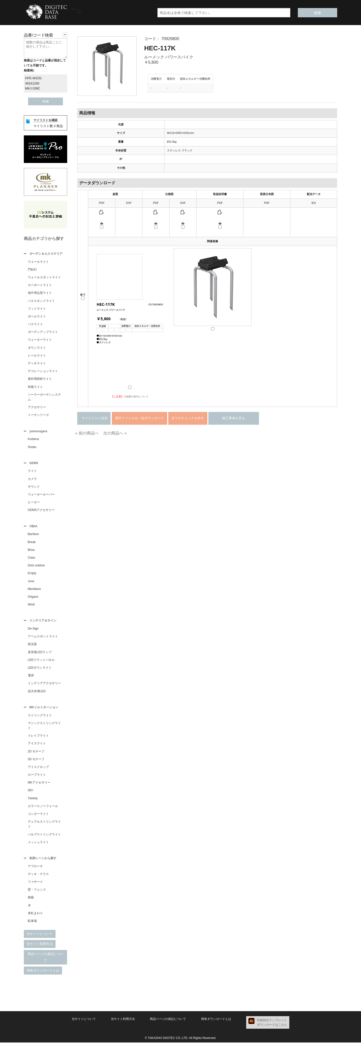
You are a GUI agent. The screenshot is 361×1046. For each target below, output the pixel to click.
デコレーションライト (43, 371)
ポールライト (37, 317)
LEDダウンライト (40, 670)
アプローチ (35, 869)
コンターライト (38, 817)
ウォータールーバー (41, 496)
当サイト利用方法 (40, 947)
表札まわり (35, 916)
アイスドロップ (38, 770)
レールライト (37, 356)
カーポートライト (40, 285)
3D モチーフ (36, 762)
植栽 (31, 901)
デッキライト (37, 364)
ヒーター (34, 503)
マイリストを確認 (45, 120)
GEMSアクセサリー (41, 511)
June (31, 583)
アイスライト (37, 746)
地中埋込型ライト (40, 293)
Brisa (31, 552)
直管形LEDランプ (40, 654)
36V (30, 793)
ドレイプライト (38, 738)
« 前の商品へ (87, 433)
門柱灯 (32, 270)
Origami (33, 598)
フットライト (37, 309)
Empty (32, 575)
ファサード (35, 885)
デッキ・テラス (38, 877)
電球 (31, 678)
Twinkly (33, 801)
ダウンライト (37, 348)
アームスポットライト (43, 639)
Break (32, 544)
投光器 (32, 646)
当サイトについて (40, 937)
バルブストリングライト (44, 837)
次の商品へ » (115, 433)
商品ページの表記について (45, 960)
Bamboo (33, 536)
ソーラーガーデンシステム (44, 397)
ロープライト (37, 777)
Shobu (32, 448)
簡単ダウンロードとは (43, 974)
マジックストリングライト (44, 728)
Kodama (33, 440)
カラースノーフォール (43, 809)
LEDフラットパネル (41, 662)
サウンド (34, 488)
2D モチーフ (36, 754)
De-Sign (33, 631)
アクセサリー (37, 407)
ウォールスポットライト (44, 278)
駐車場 (32, 924)
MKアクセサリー (39, 785)
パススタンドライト (41, 301)
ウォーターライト (40, 340)
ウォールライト (38, 262)
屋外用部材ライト (40, 379)
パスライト (35, 324)
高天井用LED (37, 693)
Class (31, 559)
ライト (32, 472)
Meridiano (34, 591)
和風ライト (35, 387)
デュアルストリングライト (44, 827)
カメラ (32, 480)
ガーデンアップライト (43, 332)
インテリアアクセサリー (44, 685)
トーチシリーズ (38, 415)
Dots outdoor (36, 567)
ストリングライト (40, 718)
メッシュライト (38, 845)
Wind (31, 606)
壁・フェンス (37, 893)
